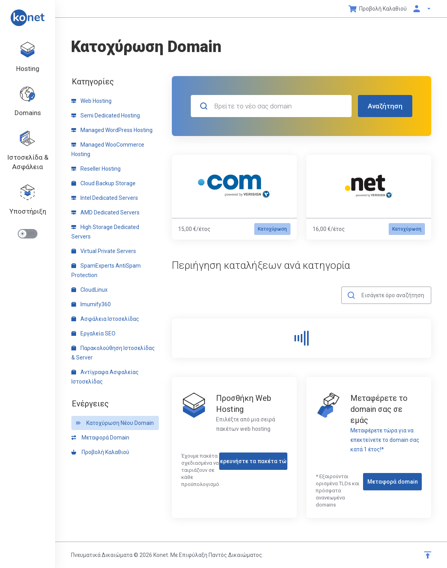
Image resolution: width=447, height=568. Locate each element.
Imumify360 (91, 304)
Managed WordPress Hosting (112, 130)
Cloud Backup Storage (103, 183)
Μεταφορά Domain (100, 437)
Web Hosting (91, 101)
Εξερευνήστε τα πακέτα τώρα (253, 461)
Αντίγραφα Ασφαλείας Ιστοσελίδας (105, 377)
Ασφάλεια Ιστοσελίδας (105, 319)
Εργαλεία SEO (93, 333)
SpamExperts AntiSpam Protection (106, 270)
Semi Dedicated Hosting (105, 115)
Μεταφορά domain (392, 482)
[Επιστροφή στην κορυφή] (428, 555)
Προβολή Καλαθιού (100, 452)
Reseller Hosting (96, 169)
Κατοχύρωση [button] (272, 229)
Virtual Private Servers (103, 251)
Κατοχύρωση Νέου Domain (115, 423)
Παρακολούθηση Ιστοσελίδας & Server (113, 353)
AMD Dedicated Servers (105, 212)
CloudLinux (89, 290)
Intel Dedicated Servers (104, 198)
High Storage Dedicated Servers (105, 232)
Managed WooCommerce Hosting (107, 149)
